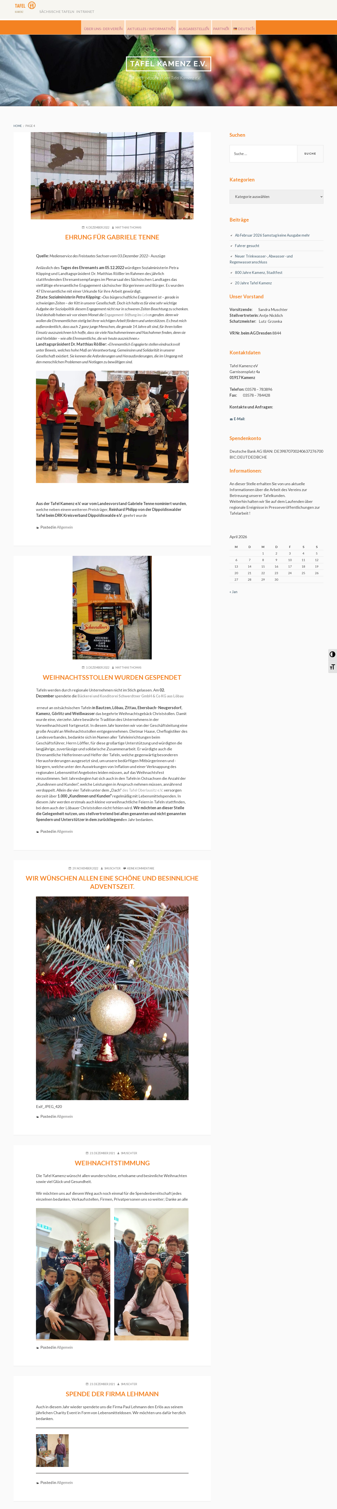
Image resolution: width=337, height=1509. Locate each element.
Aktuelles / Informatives (142, 28)
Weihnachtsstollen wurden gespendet (112, 677)
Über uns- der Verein (87, 28)
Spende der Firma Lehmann (112, 1399)
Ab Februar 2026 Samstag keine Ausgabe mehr (274, 236)
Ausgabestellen (190, 28)
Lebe (128, 315)
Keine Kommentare (143, 875)
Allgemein (65, 527)
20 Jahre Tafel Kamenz (254, 284)
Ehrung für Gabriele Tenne (112, 237)
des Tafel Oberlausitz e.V (143, 796)
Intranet (94, 11)
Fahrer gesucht (248, 247)
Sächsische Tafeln (61, 11)
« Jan (234, 593)
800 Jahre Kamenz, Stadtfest (259, 274)
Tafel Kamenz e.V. (168, 65)
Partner (228, 28)
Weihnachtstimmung (112, 1168)
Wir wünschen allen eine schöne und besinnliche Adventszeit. (112, 888)
